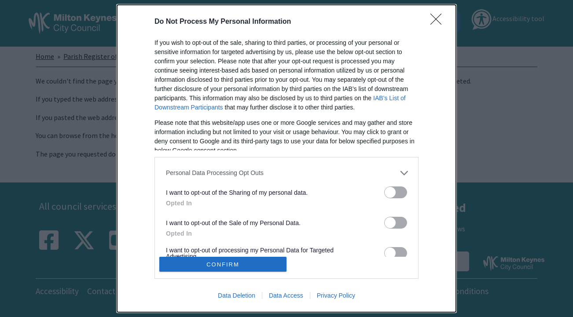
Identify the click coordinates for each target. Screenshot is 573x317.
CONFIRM (222, 264)
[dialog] (286, 158)
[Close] (438, 22)
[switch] (395, 192)
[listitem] (286, 173)
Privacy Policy (336, 295)
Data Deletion (236, 295)
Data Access (286, 295)
